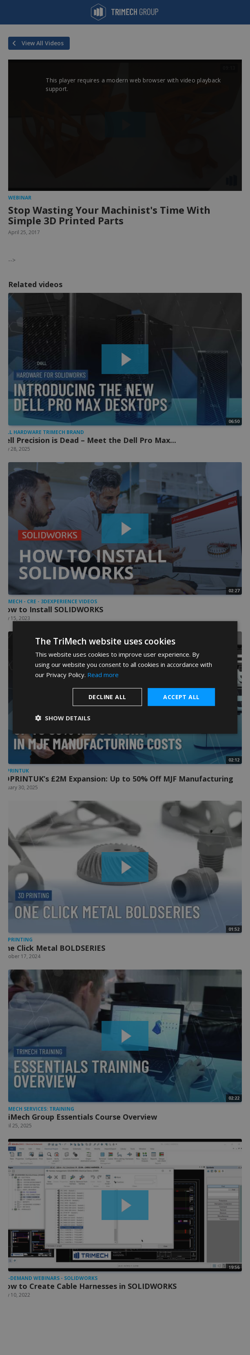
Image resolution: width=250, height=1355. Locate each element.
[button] (63, 718)
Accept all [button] (181, 696)
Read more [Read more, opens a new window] (103, 675)
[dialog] (125, 677)
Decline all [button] (107, 696)
